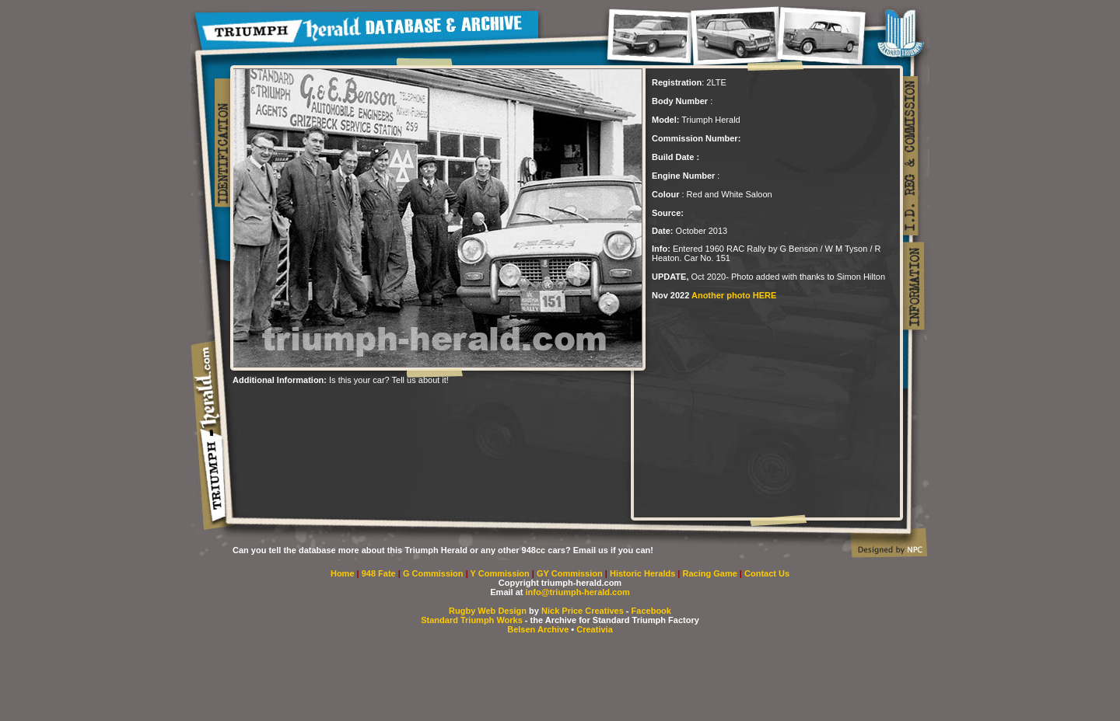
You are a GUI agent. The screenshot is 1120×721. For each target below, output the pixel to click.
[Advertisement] (415, 408)
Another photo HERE (733, 295)
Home (343, 573)
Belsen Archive (538, 629)
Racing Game (711, 573)
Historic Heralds (643, 573)
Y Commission (501, 573)
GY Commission (570, 573)
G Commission (434, 573)
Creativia (594, 629)
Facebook (651, 610)
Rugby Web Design (488, 610)
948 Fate (380, 573)
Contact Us (766, 573)
